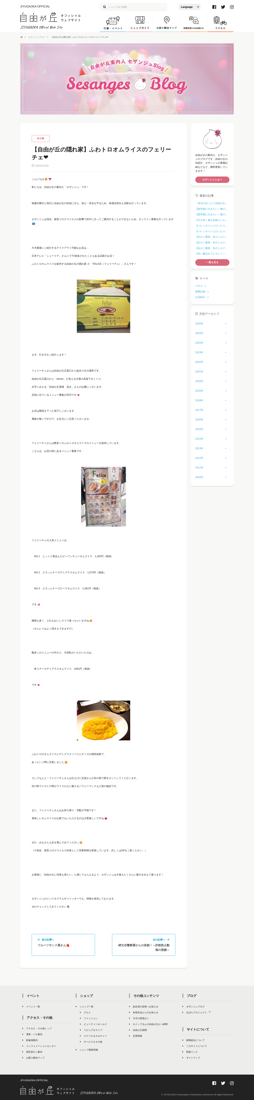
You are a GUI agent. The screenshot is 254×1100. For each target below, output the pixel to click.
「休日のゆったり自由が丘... (211, 203)
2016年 (199, 419)
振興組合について (193, 1040)
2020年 (199, 381)
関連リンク (190, 1052)
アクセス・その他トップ (37, 1028)
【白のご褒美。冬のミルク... (211, 236)
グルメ (85, 1012)
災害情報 (135, 1036)
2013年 (199, 448)
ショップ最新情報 (87, 1050)
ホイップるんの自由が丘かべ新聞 (148, 1024)
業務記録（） (202, 291)
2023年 (199, 352)
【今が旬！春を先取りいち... (211, 220)
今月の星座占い (139, 1018)
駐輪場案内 (30, 1040)
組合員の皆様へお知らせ (143, 1006)
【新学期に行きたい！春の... (211, 208)
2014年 (199, 438)
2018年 (199, 400)
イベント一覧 (31, 1006)
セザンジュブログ (36, 37)
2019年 (199, 390)
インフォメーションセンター (39, 1046)
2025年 (199, 333)
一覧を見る (212, 262)
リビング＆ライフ (91, 1030)
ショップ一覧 (84, 1006)
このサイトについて (194, 1046)
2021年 (199, 371)
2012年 (199, 457)
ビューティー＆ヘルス (93, 1024)
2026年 (199, 323)
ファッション (89, 1018)
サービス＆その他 (91, 1042)
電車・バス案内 (32, 1034)
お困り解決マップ (33, 1058)
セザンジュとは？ (212, 179)
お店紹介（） (202, 297)
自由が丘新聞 (138, 1030)
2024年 (199, 342)
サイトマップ (191, 1058)
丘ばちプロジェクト (198, 1012)
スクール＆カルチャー (93, 1036)
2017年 (199, 410)
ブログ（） (201, 285)
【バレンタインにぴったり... (211, 225)
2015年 (199, 429)
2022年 (199, 362)
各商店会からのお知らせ (143, 1012)
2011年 (199, 467)
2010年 (199, 477)
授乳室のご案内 (32, 1052)
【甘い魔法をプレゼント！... (211, 253)
